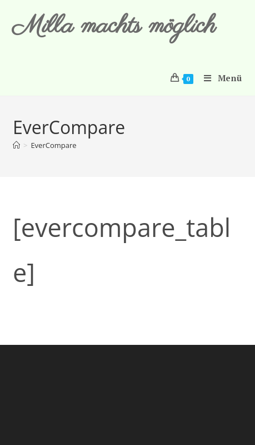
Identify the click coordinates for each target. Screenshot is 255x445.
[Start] (16, 145)
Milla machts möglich (114, 26)
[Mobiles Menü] (219, 77)
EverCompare (53, 145)
